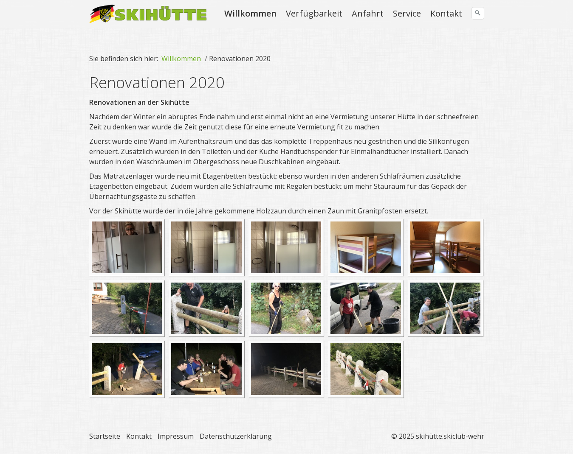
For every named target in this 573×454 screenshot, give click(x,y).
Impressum (176, 436)
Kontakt (446, 13)
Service (407, 13)
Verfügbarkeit (314, 13)
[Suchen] (478, 13)
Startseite (104, 436)
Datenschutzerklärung (236, 436)
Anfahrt (368, 13)
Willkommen (250, 13)
